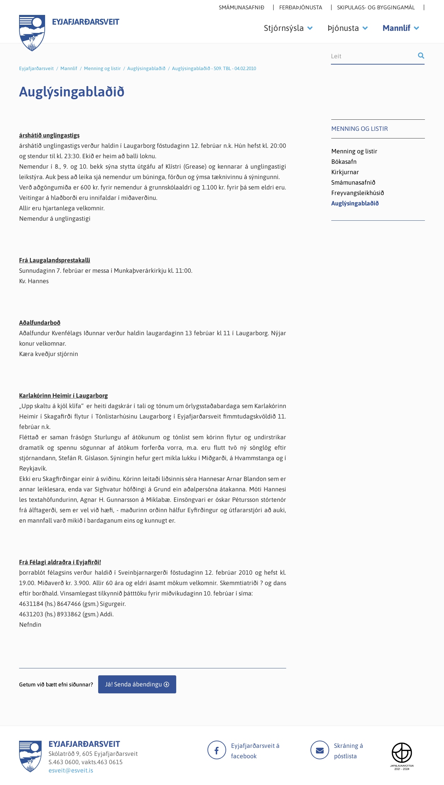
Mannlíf (68, 68)
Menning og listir (102, 68)
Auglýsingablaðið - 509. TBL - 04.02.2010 (214, 68)
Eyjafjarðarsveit (36, 68)
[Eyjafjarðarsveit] (30, 770)
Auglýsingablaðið (146, 68)
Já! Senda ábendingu (133, 684)
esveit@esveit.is (71, 770)
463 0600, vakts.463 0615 (88, 762)
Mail (319, 750)
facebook (216, 750)
